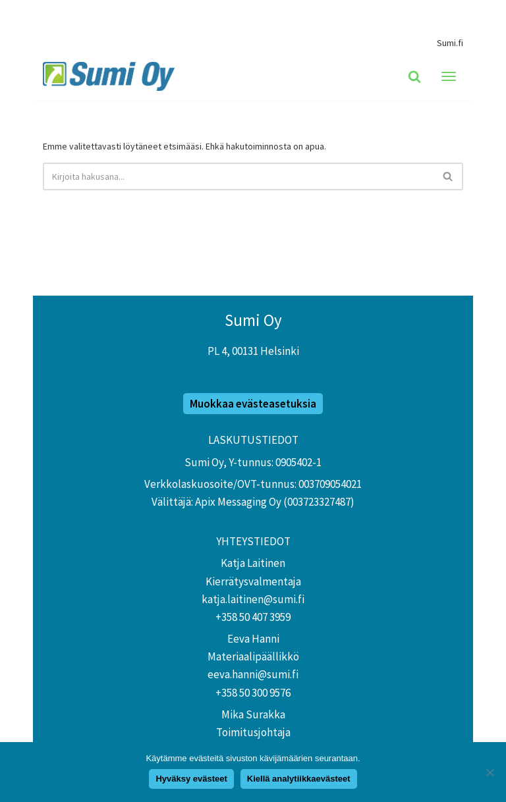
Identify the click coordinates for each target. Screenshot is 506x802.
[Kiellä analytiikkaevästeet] (489, 772)
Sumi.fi (450, 43)
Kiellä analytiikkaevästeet (299, 779)
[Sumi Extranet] (112, 76)
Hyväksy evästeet (191, 779)
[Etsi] (414, 76)
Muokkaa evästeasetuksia (253, 403)
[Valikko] (448, 76)
